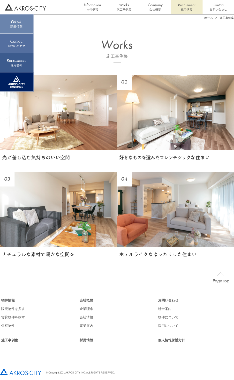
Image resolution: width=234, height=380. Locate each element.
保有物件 (8, 326)
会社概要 (86, 300)
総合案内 (165, 309)
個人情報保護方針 (171, 340)
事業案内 (86, 326)
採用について (168, 326)
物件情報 (8, 300)
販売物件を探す (13, 309)
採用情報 (86, 340)
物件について (168, 317)
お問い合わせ (168, 300)
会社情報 (86, 317)
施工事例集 (9, 340)
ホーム (208, 18)
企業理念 (86, 309)
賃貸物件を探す (13, 317)
